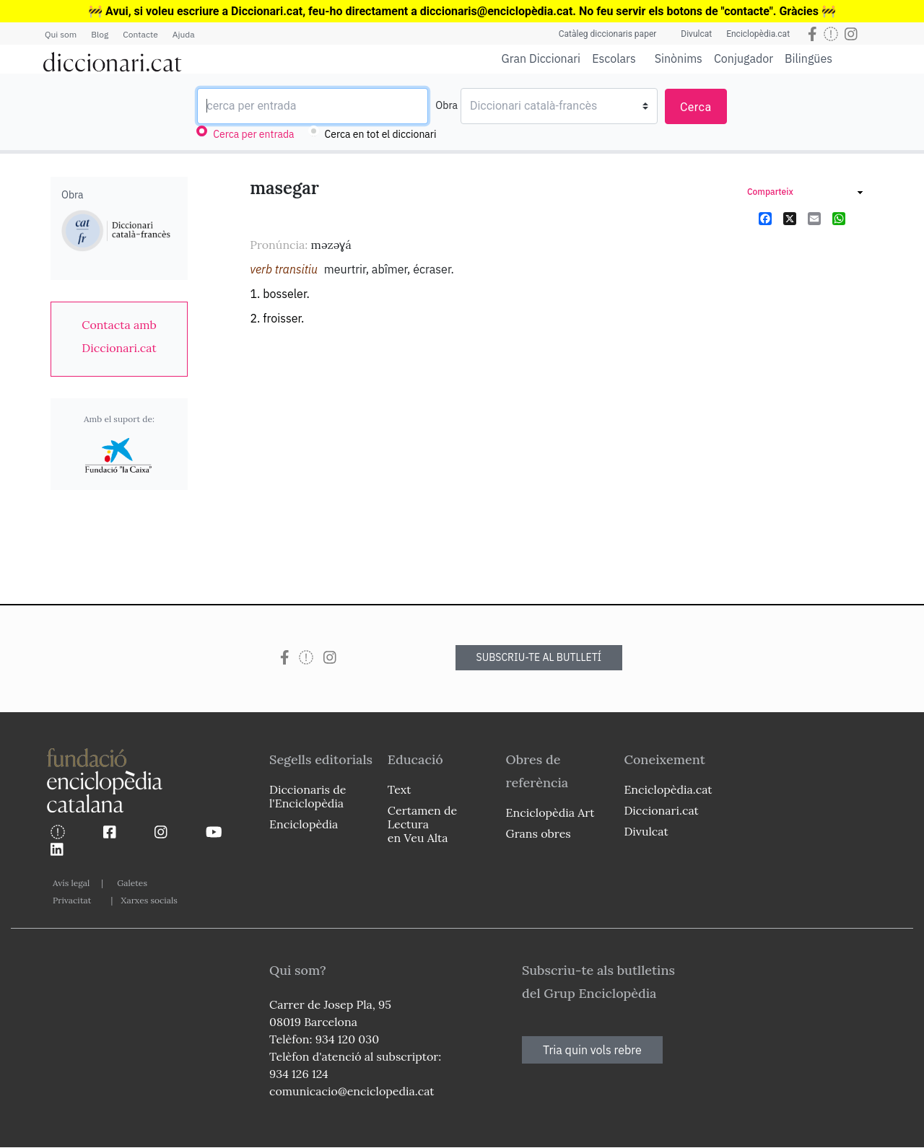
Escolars (614, 58)
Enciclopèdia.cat (758, 34)
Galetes (132, 882)
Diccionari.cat (661, 810)
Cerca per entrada (253, 134)
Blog (99, 34)
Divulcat (696, 34)
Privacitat (72, 900)
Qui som (61, 34)
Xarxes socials (149, 900)
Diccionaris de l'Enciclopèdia (307, 796)
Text (399, 789)
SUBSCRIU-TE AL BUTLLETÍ (539, 657)
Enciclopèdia (303, 824)
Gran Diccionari (541, 58)
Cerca (696, 107)
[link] (119, 336)
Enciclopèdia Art (550, 812)
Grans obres (538, 833)
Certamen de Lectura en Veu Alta (422, 824)
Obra (446, 105)
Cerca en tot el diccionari (381, 134)
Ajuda (184, 34)
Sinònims (678, 58)
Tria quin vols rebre (592, 1050)
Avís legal (71, 882)
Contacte (140, 34)
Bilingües (808, 58)
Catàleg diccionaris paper (608, 34)
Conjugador (743, 58)
